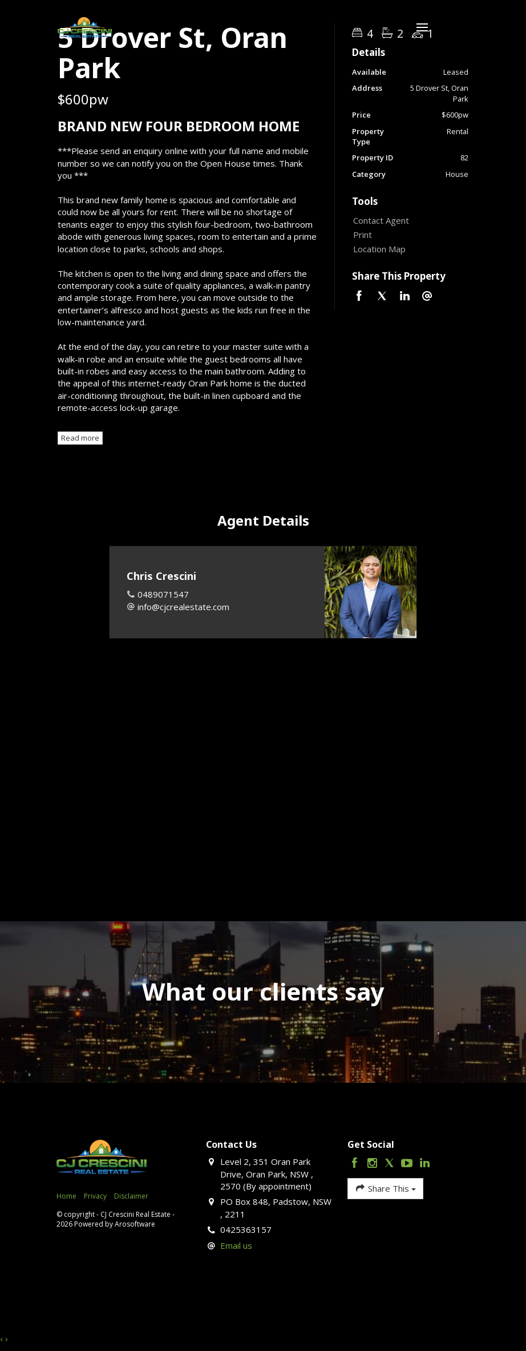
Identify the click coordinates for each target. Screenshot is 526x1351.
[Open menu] (422, 27)
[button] (407, 235)
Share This (385, 1188)
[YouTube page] (409, 1163)
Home (66, 1196)
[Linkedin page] (424, 1163)
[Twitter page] (391, 1163)
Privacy (95, 1196)
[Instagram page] (373, 1163)
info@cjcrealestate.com (183, 606)
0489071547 (163, 594)
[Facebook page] (356, 1163)
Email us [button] (236, 1245)
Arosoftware (135, 1224)
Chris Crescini (161, 576)
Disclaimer (131, 1196)
